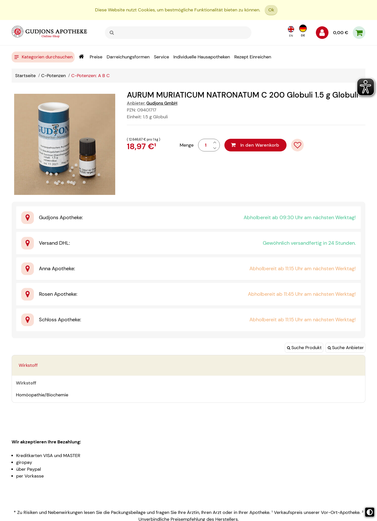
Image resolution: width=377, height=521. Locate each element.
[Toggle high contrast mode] (369, 512)
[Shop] (81, 57)
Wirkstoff (28, 365)
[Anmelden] (322, 34)
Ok (271, 10)
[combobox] (178, 32)
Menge (187, 145)
